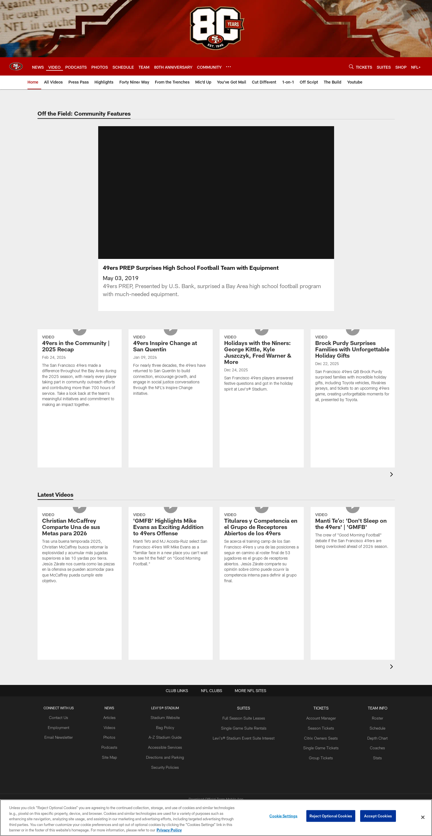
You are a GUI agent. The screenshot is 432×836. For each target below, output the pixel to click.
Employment (67, 698)
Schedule (368, 698)
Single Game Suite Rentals (242, 698)
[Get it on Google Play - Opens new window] (234, 783)
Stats (368, 726)
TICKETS (314, 679)
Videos (116, 698)
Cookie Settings (283, 817)
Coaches (368, 716)
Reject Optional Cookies (330, 817)
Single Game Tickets (314, 716)
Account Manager (314, 688)
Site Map (116, 726)
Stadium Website (169, 688)
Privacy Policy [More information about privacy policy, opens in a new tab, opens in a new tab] (169, 830)
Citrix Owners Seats (314, 707)
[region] (216, 817)
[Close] (423, 817)
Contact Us (67, 688)
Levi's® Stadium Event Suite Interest (242, 707)
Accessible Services (169, 716)
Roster (368, 688)
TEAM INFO (368, 679)
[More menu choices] (228, 66)
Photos (115, 707)
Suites (242, 679)
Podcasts (116, 716)
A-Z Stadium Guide (169, 707)
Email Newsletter (67, 707)
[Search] (351, 66)
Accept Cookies (378, 817)
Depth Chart (368, 707)
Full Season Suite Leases (242, 688)
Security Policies (169, 735)
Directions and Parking (168, 726)
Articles (115, 688)
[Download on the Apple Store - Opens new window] (195, 781)
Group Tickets (315, 726)
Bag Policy (169, 698)
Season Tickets (314, 698)
